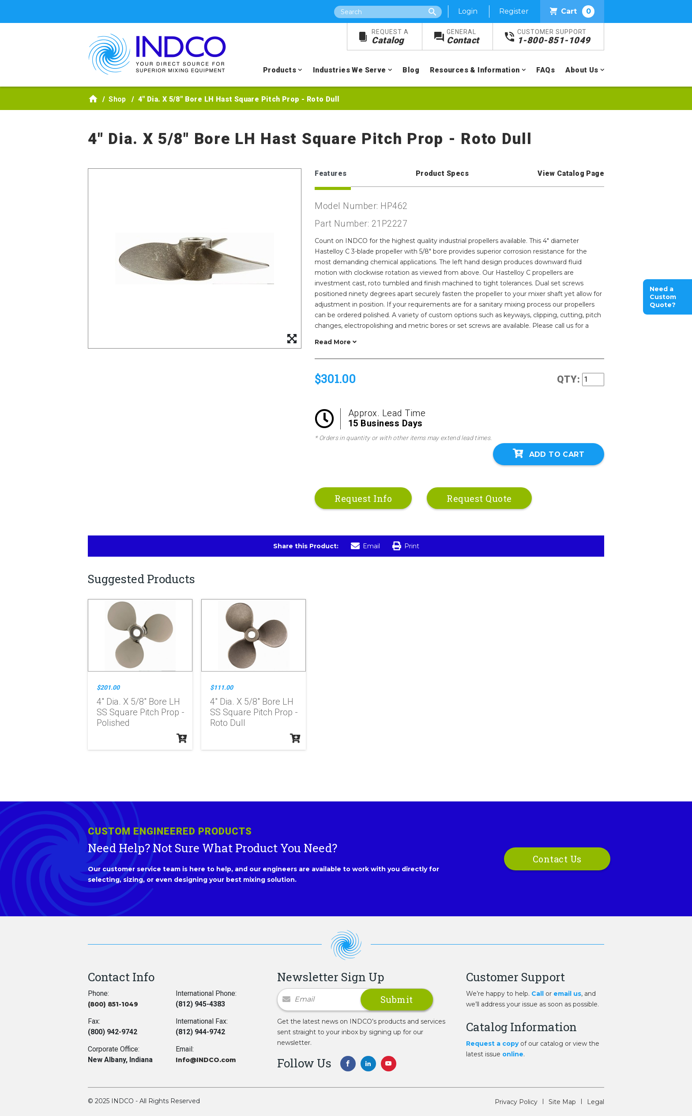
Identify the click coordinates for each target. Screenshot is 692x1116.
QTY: (568, 379)
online (512, 1054)
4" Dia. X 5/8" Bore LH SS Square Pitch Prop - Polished (140, 712)
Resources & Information (474, 70)
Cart (572, 11)
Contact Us (557, 859)
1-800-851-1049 (553, 37)
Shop (117, 99)
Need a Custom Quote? (663, 297)
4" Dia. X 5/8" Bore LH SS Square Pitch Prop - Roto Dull (254, 712)
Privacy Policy (516, 1102)
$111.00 (221, 687)
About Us (581, 70)
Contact (463, 37)
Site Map (562, 1102)
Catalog (390, 37)
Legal (595, 1102)
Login (468, 11)
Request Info (363, 498)
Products (279, 70)
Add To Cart (548, 454)
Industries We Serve (349, 70)
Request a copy (492, 1044)
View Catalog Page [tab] (571, 173)
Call (537, 994)
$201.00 (108, 687)
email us (567, 994)
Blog (410, 70)
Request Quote (479, 498)
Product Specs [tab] (442, 173)
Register (514, 11)
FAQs (545, 70)
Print (405, 546)
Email (365, 546)
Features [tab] (330, 173)
